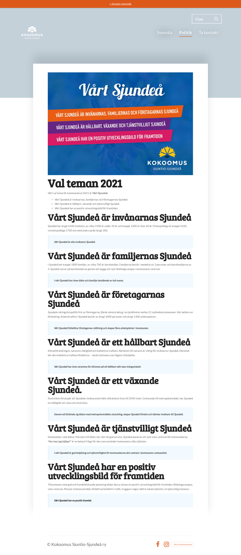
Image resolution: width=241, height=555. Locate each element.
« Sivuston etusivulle (120, 4)
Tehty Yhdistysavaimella (183, 544)
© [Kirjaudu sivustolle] (49, 544)
